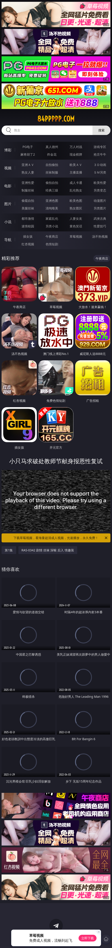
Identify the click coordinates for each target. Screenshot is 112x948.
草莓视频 (76, 236)
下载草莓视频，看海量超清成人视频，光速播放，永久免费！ (60, 538)
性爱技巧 (100, 226)
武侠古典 (100, 218)
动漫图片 (100, 200)
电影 (7, 185)
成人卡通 (76, 182)
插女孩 (28, 236)
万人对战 (76, 147)
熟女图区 (76, 208)
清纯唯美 (52, 208)
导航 (7, 239)
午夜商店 (52, 236)
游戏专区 (100, 147)
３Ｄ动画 (100, 165)
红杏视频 (28, 244)
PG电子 (27, 147)
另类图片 (100, 208)
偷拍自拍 (52, 182)
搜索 (101, 130)
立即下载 (87, 938)
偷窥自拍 (28, 200)
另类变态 (100, 190)
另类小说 (52, 226)
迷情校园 (28, 226)
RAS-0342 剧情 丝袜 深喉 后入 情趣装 (48, 550)
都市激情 (28, 218)
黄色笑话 (76, 226)
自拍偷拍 (52, 165)
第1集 (9, 550)
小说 (7, 221)
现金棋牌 (76, 154)
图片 (7, 203)
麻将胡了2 (27, 154)
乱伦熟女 (76, 190)
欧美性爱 (100, 182)
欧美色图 (76, 200)
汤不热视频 (100, 236)
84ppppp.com (56, 118)
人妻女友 (76, 218)
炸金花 (52, 154)
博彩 (7, 150)
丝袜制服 (52, 172)
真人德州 (52, 147)
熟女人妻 (28, 172)
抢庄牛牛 (100, 154)
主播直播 (76, 172)
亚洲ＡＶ (28, 165)
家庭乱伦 (52, 218)
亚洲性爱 (28, 182)
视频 (7, 167)
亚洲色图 (52, 200)
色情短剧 (52, 244)
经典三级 (52, 190)
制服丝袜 (28, 190)
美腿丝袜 (28, 208)
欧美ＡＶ (76, 165)
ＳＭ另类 (100, 172)
